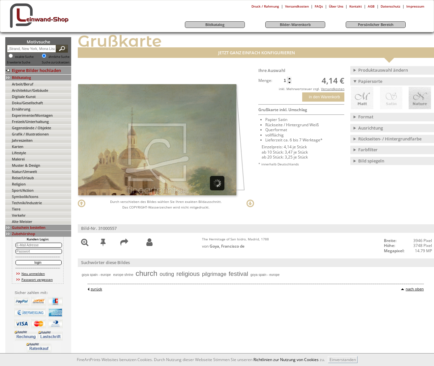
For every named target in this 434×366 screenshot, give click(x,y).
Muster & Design (26, 165)
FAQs (319, 6)
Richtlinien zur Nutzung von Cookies (286, 359)
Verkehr (19, 215)
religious (188, 273)
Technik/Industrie (27, 202)
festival (238, 273)
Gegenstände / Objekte (31, 127)
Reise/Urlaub (23, 177)
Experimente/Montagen (32, 115)
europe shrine (123, 275)
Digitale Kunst (24, 96)
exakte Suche (24, 57)
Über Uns (336, 6)
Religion (19, 184)
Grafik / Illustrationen (30, 134)
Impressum (415, 6)
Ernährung (21, 109)
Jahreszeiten (22, 140)
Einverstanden (343, 359)
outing (167, 274)
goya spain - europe (96, 275)
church (147, 273)
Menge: (265, 80)
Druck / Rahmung (265, 6)
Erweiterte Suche (18, 62)
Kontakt (355, 6)
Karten (17, 146)
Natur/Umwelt (24, 171)
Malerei (18, 159)
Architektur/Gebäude (30, 90)
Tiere (16, 209)
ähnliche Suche (59, 57)
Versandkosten (297, 6)
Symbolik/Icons (25, 196)
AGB (371, 6)
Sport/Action (23, 190)
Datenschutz (390, 6)
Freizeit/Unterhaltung (30, 121)
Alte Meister (22, 221)
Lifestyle (19, 152)
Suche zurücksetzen (56, 62)
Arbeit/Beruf (22, 84)
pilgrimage (214, 274)
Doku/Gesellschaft (27, 102)
